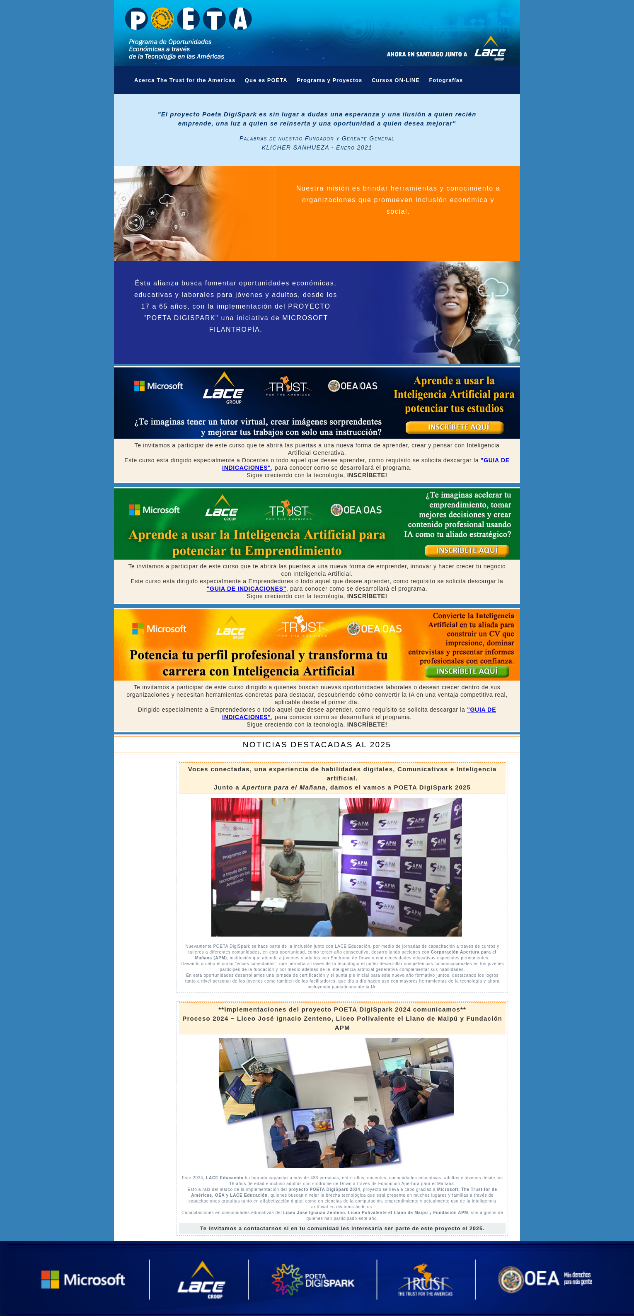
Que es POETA (266, 80)
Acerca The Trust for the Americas (184, 80)
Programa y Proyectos (329, 80)
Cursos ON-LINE (396, 80)
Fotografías (446, 80)
